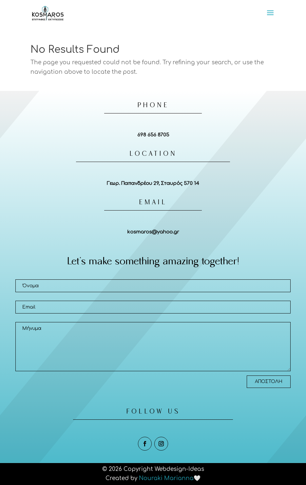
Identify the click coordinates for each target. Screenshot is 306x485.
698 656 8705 (153, 135)
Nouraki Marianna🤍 (170, 478)
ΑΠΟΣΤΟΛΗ (268, 381)
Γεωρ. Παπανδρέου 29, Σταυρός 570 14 (153, 183)
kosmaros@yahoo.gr (153, 232)
